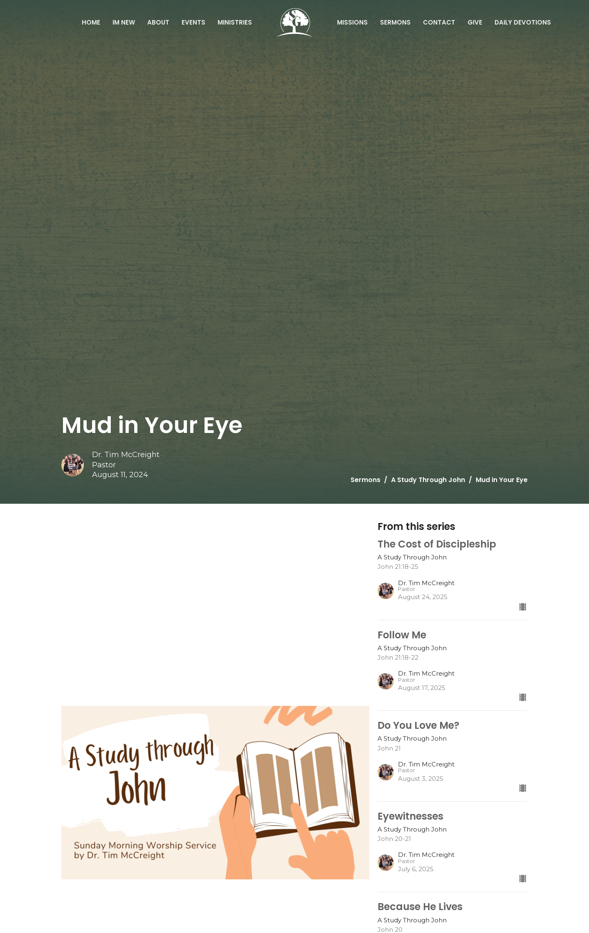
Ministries (235, 22)
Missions (352, 22)
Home (91, 22)
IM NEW (123, 22)
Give (475, 22)
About (158, 22)
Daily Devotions (523, 22)
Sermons (395, 22)
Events (193, 22)
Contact (439, 22)
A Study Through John (428, 480)
